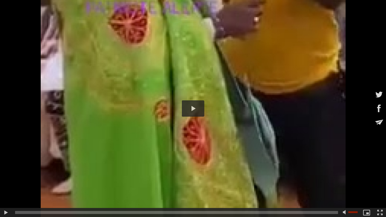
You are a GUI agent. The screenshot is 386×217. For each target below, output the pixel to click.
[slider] (176, 212)
